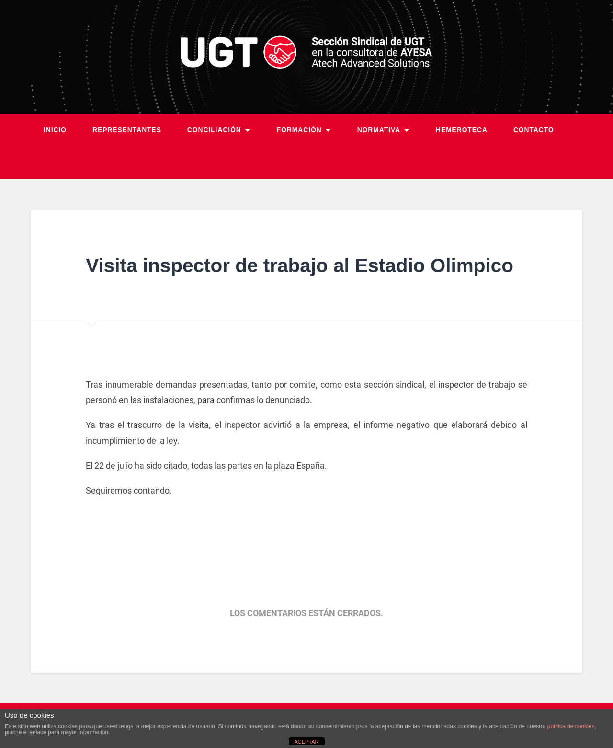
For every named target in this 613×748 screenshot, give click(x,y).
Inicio (55, 130)
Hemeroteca (462, 130)
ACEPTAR (306, 742)
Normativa (378, 130)
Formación (299, 130)
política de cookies (571, 726)
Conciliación (214, 130)
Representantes (126, 130)
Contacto (533, 130)
